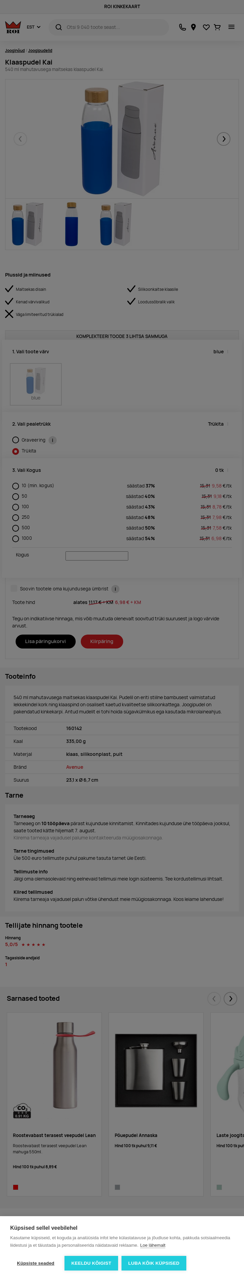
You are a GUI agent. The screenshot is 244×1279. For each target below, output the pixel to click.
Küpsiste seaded (35, 1263)
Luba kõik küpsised (154, 1263)
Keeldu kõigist (91, 1263)
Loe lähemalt (152, 1245)
